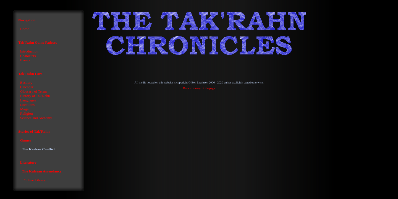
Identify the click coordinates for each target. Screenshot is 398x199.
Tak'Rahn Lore (30, 74)
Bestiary (26, 82)
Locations (27, 105)
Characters (28, 56)
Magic (25, 109)
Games (25, 140)
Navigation (26, 20)
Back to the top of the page (199, 88)
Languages (28, 100)
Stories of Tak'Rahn (33, 131)
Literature (28, 162)
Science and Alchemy (36, 118)
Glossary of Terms (33, 91)
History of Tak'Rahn (35, 96)
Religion (26, 113)
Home (24, 29)
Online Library (35, 180)
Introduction (29, 51)
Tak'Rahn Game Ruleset (37, 42)
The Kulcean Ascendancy (42, 171)
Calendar (26, 87)
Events (25, 60)
